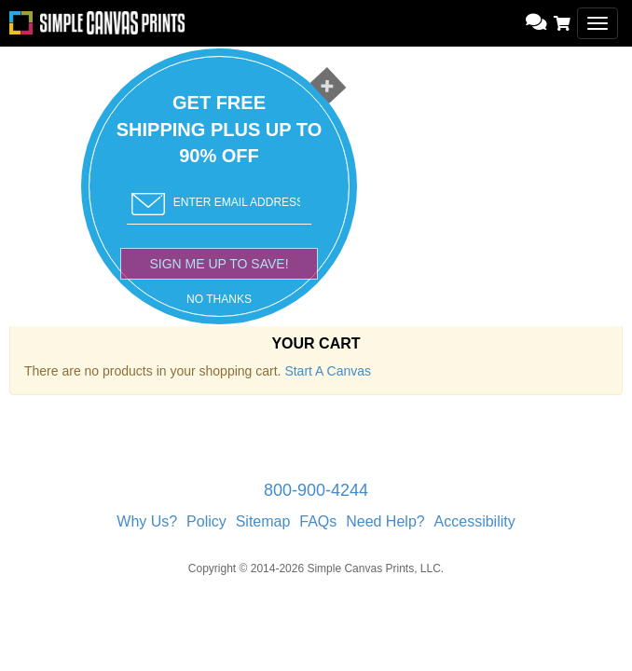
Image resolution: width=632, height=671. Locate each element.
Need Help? (385, 521)
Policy (206, 521)
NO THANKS (219, 299)
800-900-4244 (316, 490)
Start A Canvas (327, 370)
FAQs (318, 521)
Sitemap (263, 521)
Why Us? (147, 521)
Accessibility (474, 521)
